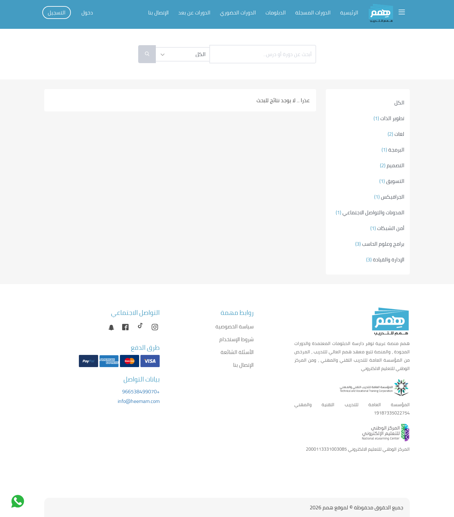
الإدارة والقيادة (385, 259)
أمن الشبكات (387, 228)
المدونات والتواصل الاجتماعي (370, 212)
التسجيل (56, 12)
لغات (396, 134)
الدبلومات (275, 12)
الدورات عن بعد (194, 12)
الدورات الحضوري (238, 12)
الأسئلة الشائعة (237, 352)
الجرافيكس (389, 196)
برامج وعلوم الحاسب (379, 244)
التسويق (391, 181)
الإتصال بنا (158, 12)
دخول (87, 12)
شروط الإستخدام (236, 339)
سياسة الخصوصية (234, 326)
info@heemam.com (139, 401)
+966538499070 (141, 391)
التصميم (392, 165)
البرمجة (393, 149)
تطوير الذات (389, 118)
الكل (399, 102)
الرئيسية (349, 12)
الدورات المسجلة (313, 12)
